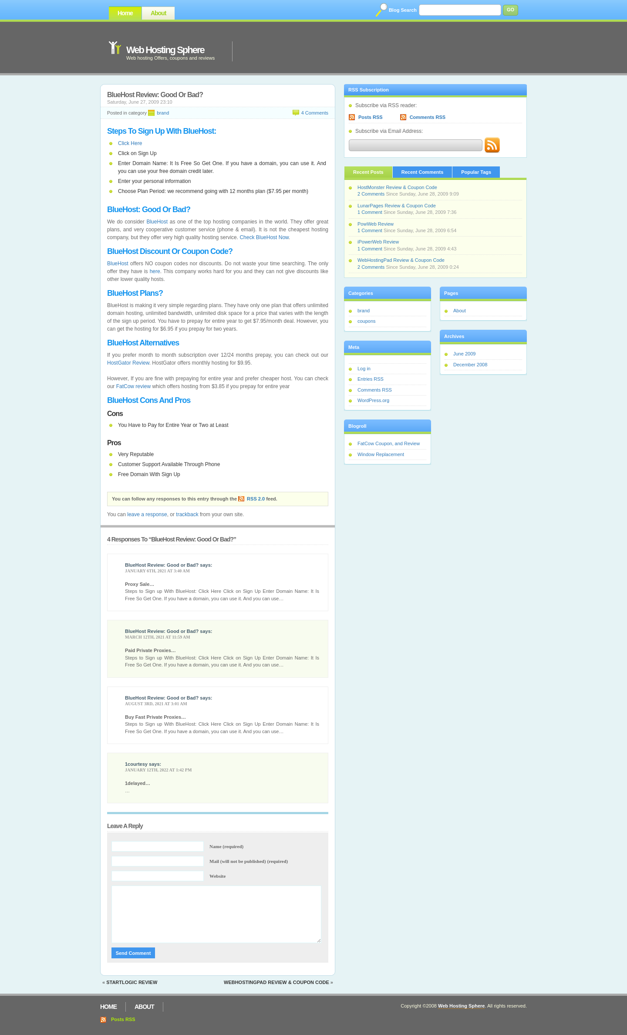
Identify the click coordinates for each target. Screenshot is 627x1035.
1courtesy (136, 764)
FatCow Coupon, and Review (388, 443)
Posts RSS (370, 117)
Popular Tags (476, 172)
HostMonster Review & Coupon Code (397, 187)
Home (125, 13)
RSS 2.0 (256, 498)
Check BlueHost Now (264, 237)
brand (163, 112)
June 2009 (464, 353)
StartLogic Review (131, 982)
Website (217, 876)
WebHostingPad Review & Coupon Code (276, 982)
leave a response (147, 514)
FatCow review (133, 386)
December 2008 (470, 364)
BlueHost (157, 222)
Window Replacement (380, 454)
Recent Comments (422, 172)
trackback (187, 514)
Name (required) (226, 846)
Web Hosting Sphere (165, 49)
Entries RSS (370, 379)
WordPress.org (373, 400)
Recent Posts (368, 172)
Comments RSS (428, 117)
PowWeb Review (375, 224)
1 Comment (369, 212)
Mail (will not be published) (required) (248, 861)
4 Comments (314, 112)
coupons (366, 321)
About (158, 13)
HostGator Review (128, 363)
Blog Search (403, 10)
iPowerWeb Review (378, 241)
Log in (364, 368)
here (155, 271)
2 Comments (370, 193)
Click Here (130, 143)
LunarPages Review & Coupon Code (396, 205)
